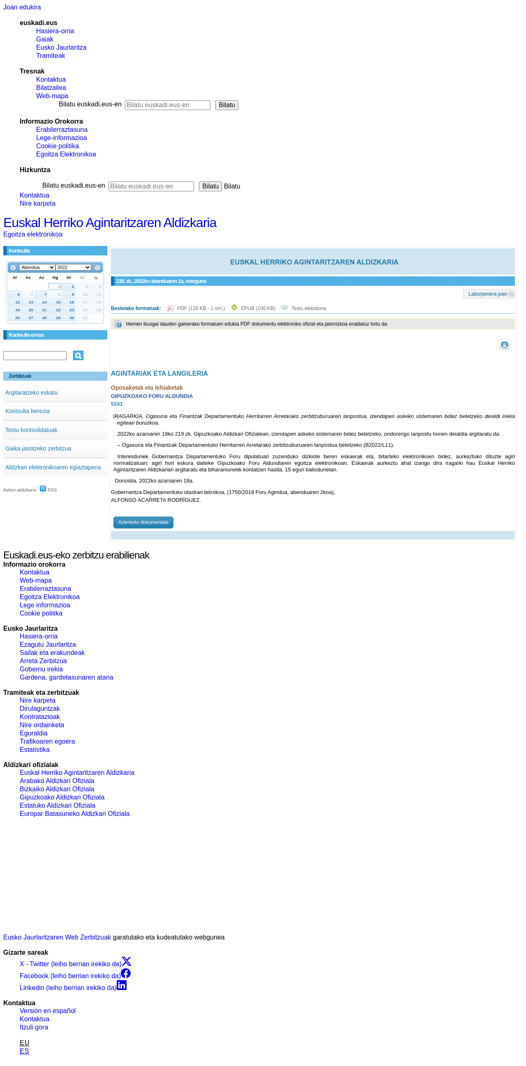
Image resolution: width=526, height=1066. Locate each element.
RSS (48, 489)
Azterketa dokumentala (143, 522)
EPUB (258, 308)
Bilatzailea (51, 87)
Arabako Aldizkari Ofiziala (57, 780)
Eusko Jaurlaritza (61, 47)
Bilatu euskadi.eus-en (90, 104)
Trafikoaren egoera (47, 741)
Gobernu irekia (41, 669)
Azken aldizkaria (19, 489)
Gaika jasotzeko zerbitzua (38, 448)
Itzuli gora (34, 1027)
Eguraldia (34, 733)
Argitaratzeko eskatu (31, 392)
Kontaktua (51, 79)
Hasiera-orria (55, 31)
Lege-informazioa (61, 137)
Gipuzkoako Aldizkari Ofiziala (62, 797)
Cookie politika (57, 145)
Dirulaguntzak (40, 708)
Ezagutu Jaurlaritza (48, 644)
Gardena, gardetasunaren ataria (66, 677)
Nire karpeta (37, 203)
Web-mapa (52, 95)
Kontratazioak (40, 716)
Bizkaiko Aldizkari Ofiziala (57, 789)
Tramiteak (50, 55)
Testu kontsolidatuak (31, 430)
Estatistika (35, 749)
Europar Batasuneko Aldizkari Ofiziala (75, 813)
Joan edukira (22, 7)
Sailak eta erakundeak (52, 652)
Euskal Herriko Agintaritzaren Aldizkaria (109, 222)
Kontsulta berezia (27, 411)
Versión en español (48, 1010)
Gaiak (44, 39)
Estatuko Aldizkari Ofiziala (57, 805)
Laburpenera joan (487, 293)
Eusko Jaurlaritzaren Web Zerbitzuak (57, 937)
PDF (201, 308)
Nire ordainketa (42, 724)
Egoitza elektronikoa (32, 234)
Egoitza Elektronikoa (66, 154)
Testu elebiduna (308, 308)
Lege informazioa (45, 605)
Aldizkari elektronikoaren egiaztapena (53, 467)
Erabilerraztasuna (62, 129)
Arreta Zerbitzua (43, 660)
